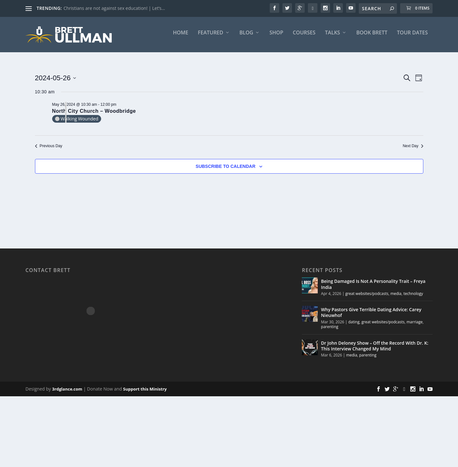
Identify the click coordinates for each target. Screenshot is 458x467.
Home (180, 37)
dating (353, 325)
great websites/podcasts (367, 297)
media (395, 297)
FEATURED (210, 37)
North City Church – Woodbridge (94, 115)
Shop (276, 37)
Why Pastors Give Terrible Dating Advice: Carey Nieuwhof (371, 316)
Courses (304, 37)
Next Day (413, 150)
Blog (246, 37)
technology (413, 297)
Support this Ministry (145, 393)
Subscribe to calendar (225, 170)
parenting (329, 331)
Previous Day (48, 150)
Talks (332, 37)
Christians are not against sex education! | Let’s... (114, 8)
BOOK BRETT (371, 37)
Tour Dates (412, 37)
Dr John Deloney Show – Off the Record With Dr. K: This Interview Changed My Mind (374, 350)
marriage (414, 325)
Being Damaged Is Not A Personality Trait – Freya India (373, 288)
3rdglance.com (67, 393)
